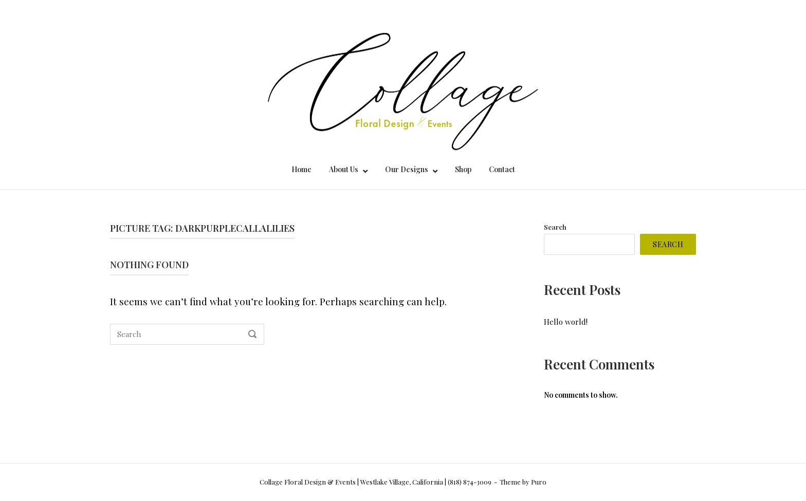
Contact (502, 169)
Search (555, 226)
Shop (463, 169)
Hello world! (566, 322)
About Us (343, 169)
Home (301, 169)
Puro (538, 481)
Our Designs (406, 169)
